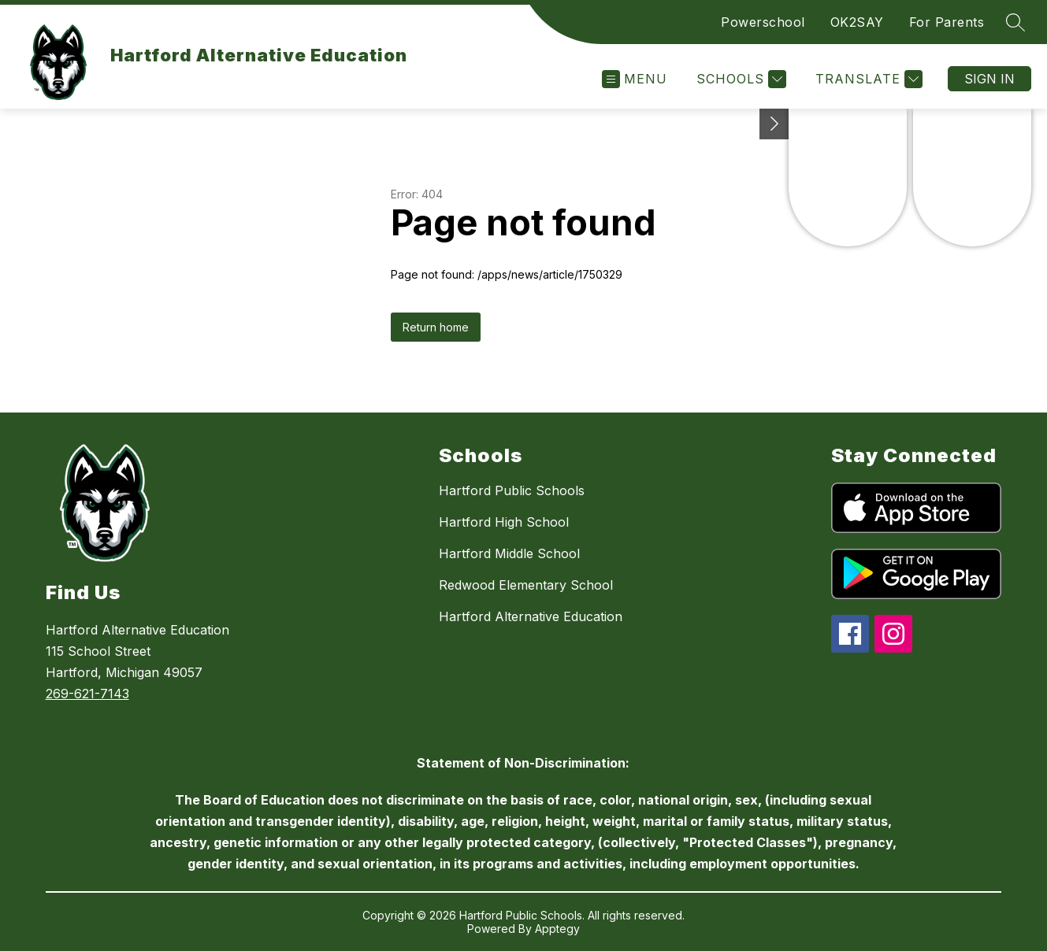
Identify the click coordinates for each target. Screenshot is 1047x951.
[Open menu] (634, 79)
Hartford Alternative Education (530, 616)
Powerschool (763, 22)
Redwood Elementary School (526, 585)
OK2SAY (857, 22)
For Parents (947, 22)
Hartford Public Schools (512, 490)
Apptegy (557, 928)
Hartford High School (504, 522)
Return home (436, 327)
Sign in (989, 79)
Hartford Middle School (509, 553)
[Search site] (1015, 22)
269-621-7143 (87, 693)
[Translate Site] (867, 79)
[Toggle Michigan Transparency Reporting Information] (774, 124)
